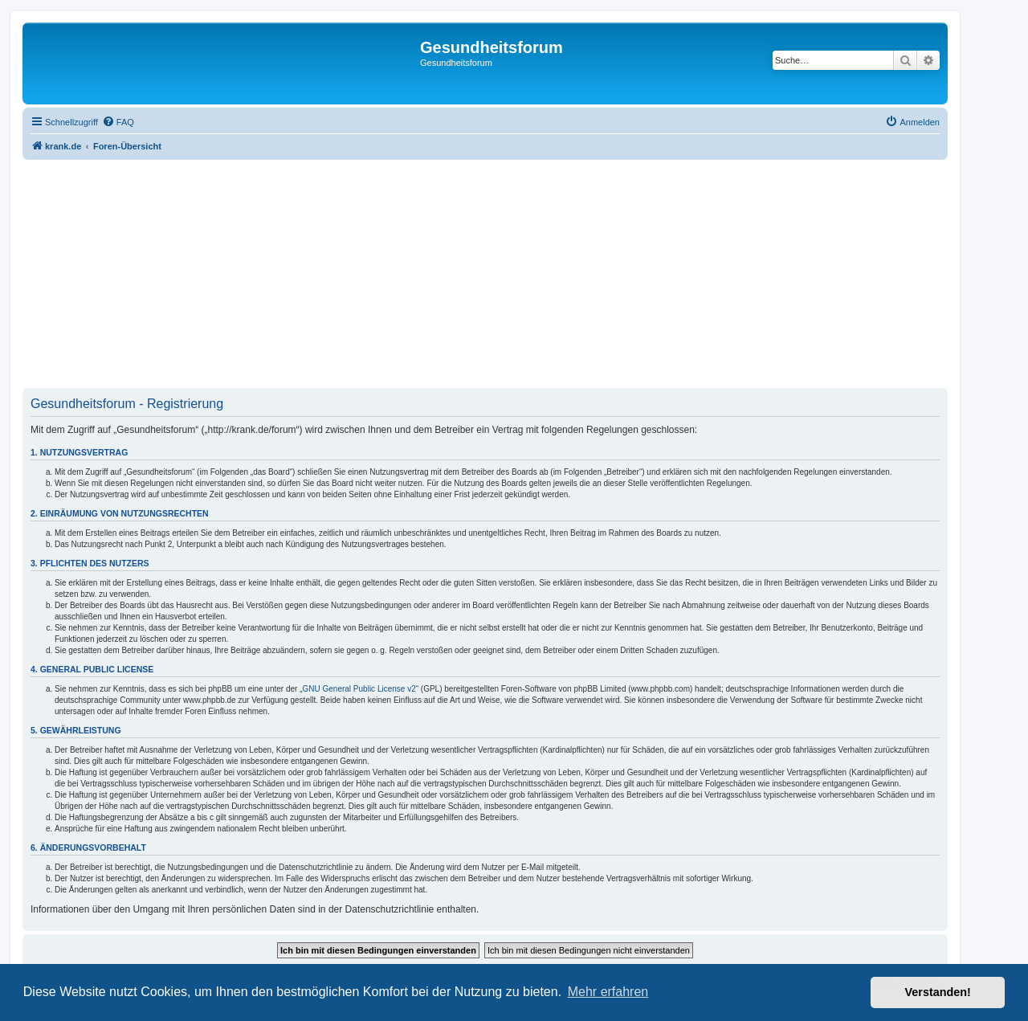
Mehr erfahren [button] (608, 992)
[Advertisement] (485, 275)
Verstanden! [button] (938, 992)
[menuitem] (118, 122)
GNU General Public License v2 (359, 688)
